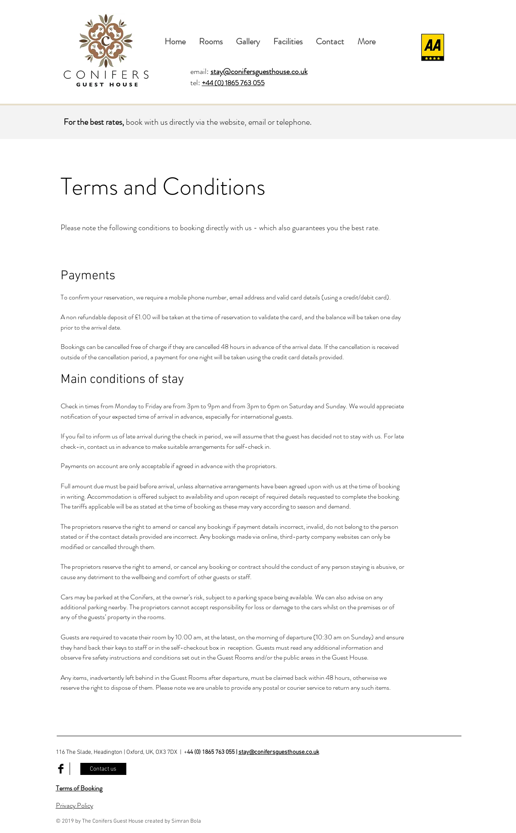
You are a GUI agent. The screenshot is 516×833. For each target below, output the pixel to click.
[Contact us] (103, 769)
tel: (196, 82)
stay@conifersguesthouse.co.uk (278, 752)
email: (249, 71)
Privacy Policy (74, 805)
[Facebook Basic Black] (61, 769)
